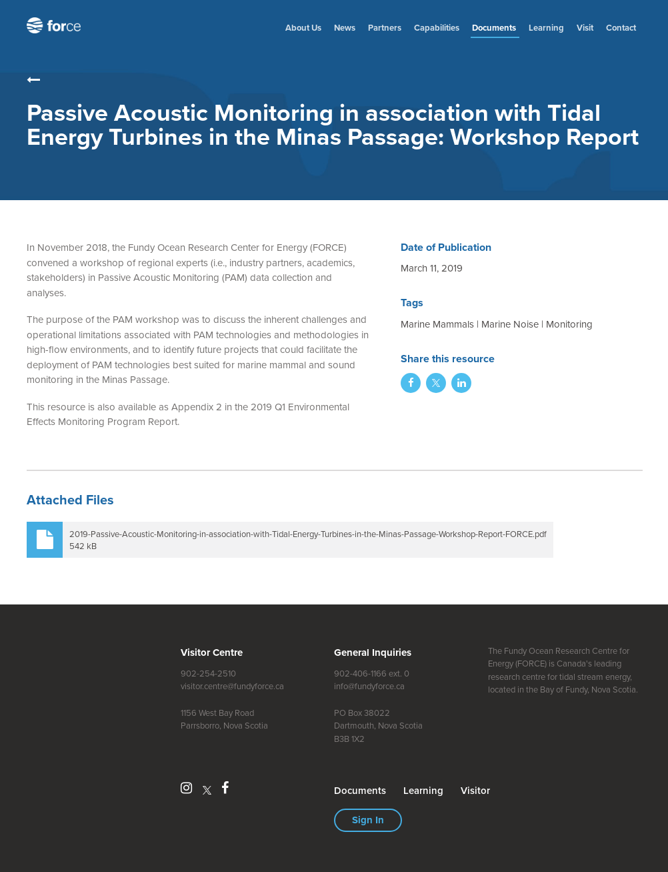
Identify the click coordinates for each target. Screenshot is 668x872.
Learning (546, 27)
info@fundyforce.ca (369, 686)
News (344, 27)
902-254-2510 (208, 673)
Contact (621, 27)
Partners (384, 27)
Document (495, 27)
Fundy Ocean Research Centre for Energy (57, 25)
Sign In (368, 820)
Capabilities (436, 27)
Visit (585, 27)
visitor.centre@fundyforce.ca (232, 686)
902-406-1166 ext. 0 (371, 673)
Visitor (475, 790)
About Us (303, 27)
